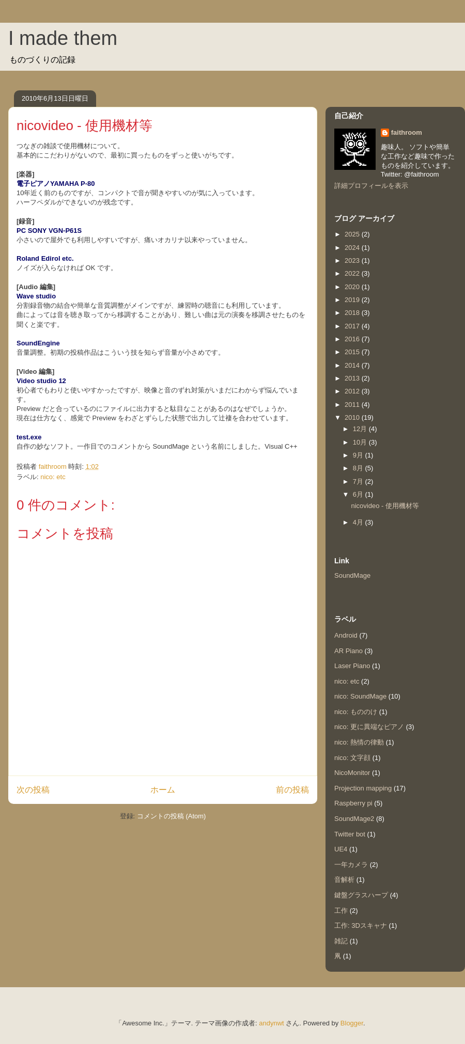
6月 (359, 494)
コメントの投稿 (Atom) (171, 816)
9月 (359, 455)
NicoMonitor (352, 773)
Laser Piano (352, 666)
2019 (353, 300)
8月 (359, 468)
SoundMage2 (354, 818)
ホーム (162, 789)
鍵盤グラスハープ (361, 895)
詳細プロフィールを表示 (371, 185)
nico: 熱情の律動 (359, 742)
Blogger (351, 1023)
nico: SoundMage (360, 696)
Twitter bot (349, 834)
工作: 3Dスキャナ (360, 925)
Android (346, 635)
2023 (353, 260)
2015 (353, 352)
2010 (353, 417)
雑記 (341, 941)
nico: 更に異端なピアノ (369, 727)
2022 (353, 273)
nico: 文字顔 (352, 758)
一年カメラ (351, 864)
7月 (359, 481)
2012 (353, 391)
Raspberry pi (353, 803)
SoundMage (352, 575)
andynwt (271, 1023)
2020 (353, 287)
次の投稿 (33, 789)
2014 (353, 365)
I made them (62, 38)
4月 (359, 522)
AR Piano (348, 651)
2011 (353, 404)
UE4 (340, 849)
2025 (353, 234)
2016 (353, 339)
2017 (353, 326)
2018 (353, 313)
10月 (361, 442)
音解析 (344, 879)
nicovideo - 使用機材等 (385, 506)
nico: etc (52, 477)
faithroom (406, 132)
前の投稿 (292, 789)
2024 (353, 247)
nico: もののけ (355, 712)
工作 (341, 910)
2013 (353, 378)
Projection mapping (363, 788)
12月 (361, 429)
